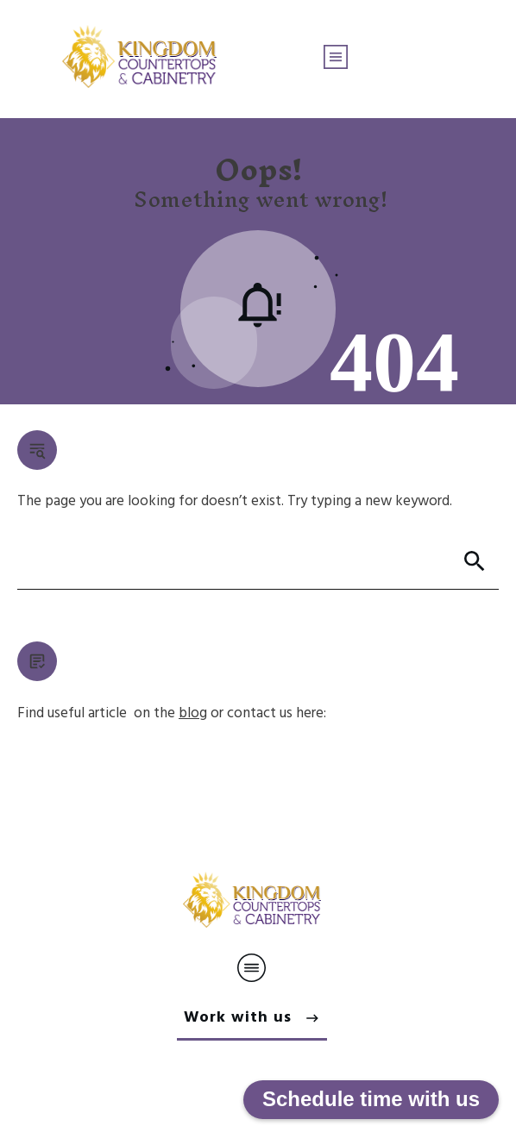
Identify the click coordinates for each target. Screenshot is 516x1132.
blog (193, 713)
